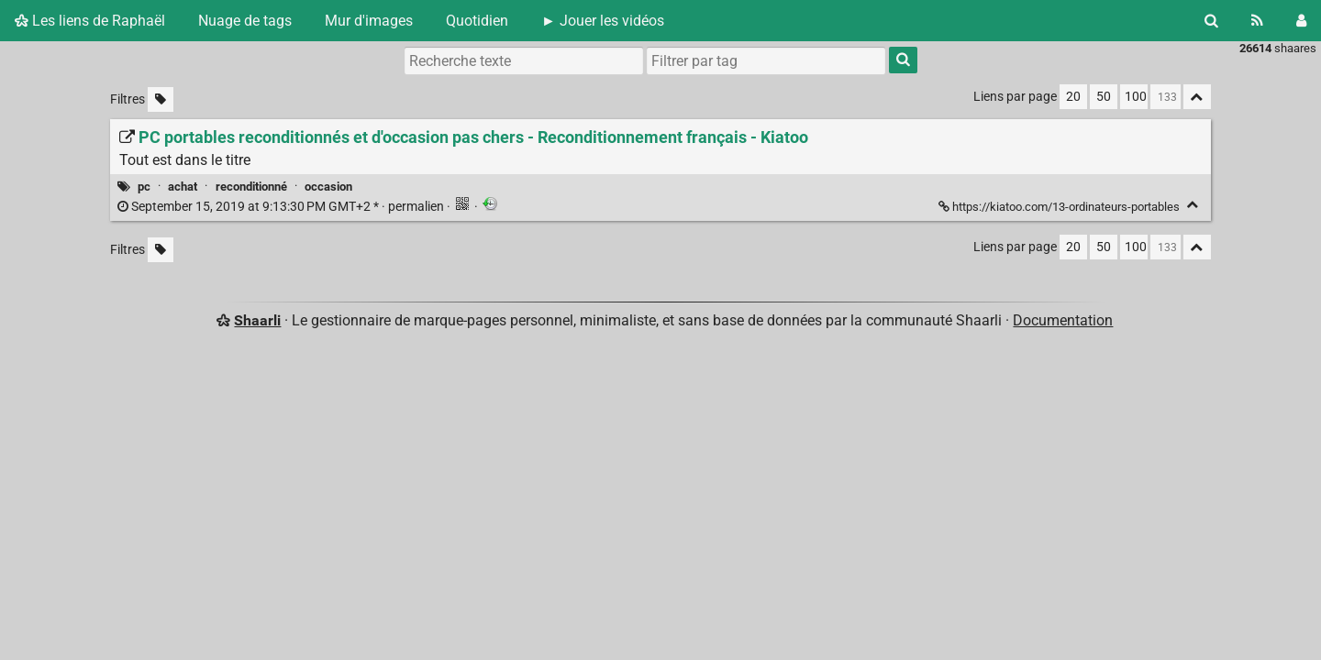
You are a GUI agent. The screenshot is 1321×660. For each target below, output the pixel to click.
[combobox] (766, 60)
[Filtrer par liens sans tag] (160, 99)
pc (144, 186)
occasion (328, 186)
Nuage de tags (245, 20)
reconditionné (251, 186)
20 (1073, 96)
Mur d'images (369, 20)
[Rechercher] (1211, 20)
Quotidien (477, 20)
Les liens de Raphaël (90, 20)
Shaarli (257, 320)
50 (1103, 96)
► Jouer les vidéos (602, 20)
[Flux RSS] (1257, 20)
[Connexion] (1301, 20)
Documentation (1063, 320)
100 (1136, 96)
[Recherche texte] (524, 60)
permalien (282, 206)
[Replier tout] (1197, 96)
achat (182, 186)
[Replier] (1193, 205)
